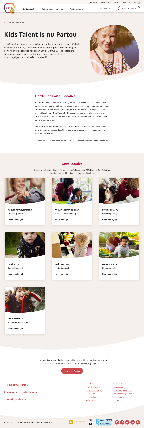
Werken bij (126, 2)
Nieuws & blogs (91, 400)
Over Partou (93, 2)
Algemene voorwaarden (44, 422)
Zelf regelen (90, 394)
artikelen (80, 130)
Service (116, 2)
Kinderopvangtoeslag (94, 390)
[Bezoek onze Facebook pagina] (122, 422)
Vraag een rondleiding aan (23, 392)
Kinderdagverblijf (27, 9)
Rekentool (89, 384)
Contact (116, 400)
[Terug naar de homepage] (8, 7)
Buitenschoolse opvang (52, 9)
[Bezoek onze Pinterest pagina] (138, 422)
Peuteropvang (76, 9)
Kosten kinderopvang (94, 387)
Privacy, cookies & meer (25, 422)
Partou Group (118, 387)
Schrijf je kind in (16, 399)
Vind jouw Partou (72, 371)
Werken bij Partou (119, 384)
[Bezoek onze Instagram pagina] (117, 422)
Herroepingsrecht (119, 397)
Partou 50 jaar (106, 2)
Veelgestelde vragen (93, 397)
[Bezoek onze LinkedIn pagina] (132, 422)
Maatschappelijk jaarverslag (123, 394)
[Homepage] (4, 21)
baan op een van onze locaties (69, 140)
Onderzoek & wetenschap (122, 390)
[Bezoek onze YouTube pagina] (127, 422)
